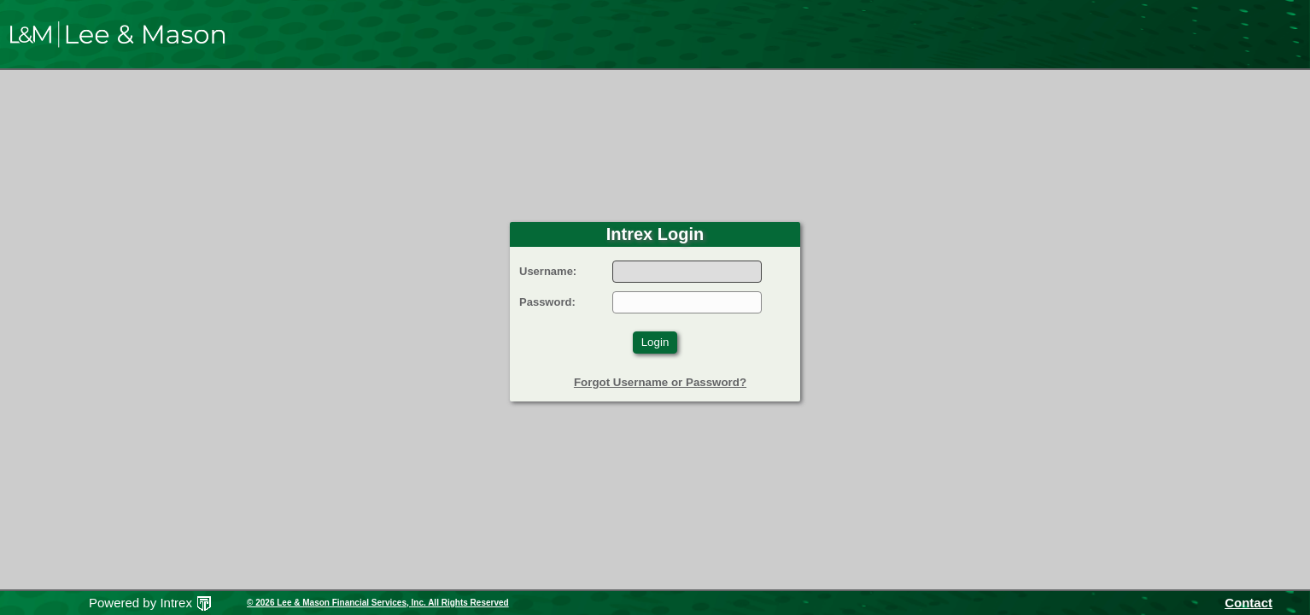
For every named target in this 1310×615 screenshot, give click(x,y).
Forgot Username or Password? (660, 382)
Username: (547, 271)
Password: (547, 302)
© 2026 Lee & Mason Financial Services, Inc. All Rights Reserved (378, 602)
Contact (1248, 602)
